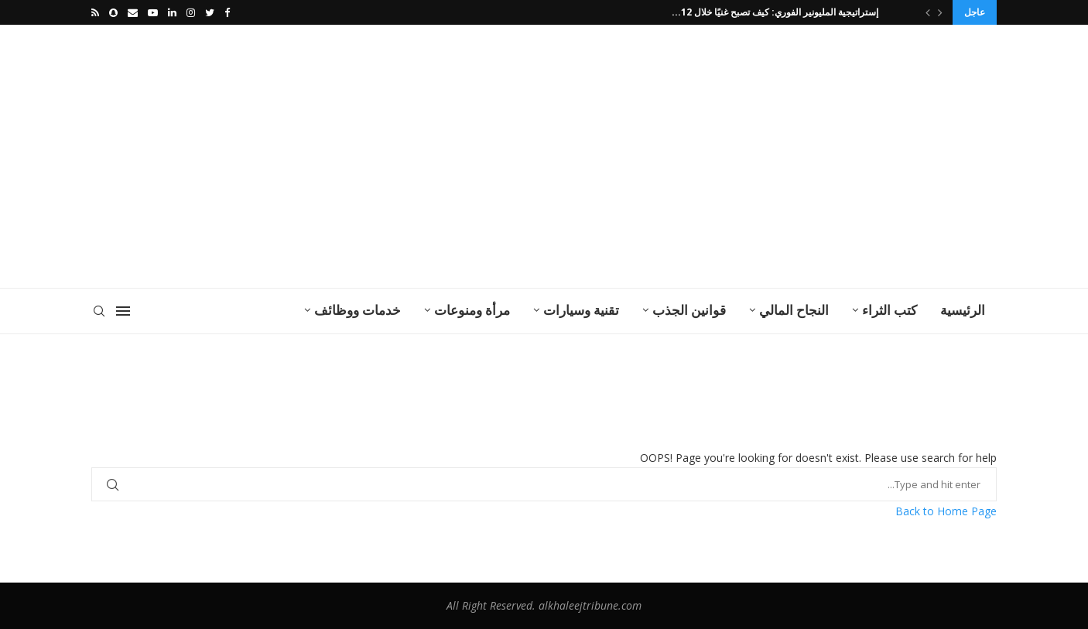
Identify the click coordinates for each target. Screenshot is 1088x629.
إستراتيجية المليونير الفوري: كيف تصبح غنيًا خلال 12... (777, 12)
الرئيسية (962, 310)
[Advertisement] (389, 156)
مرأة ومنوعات (472, 310)
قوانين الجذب (689, 310)
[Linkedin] (172, 12)
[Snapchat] (113, 12)
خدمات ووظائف (357, 310)
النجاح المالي (794, 310)
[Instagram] (190, 12)
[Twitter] (209, 12)
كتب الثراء (889, 310)
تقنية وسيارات (581, 310)
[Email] (133, 12)
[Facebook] (227, 12)
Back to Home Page (946, 511)
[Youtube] (153, 12)
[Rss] (95, 12)
